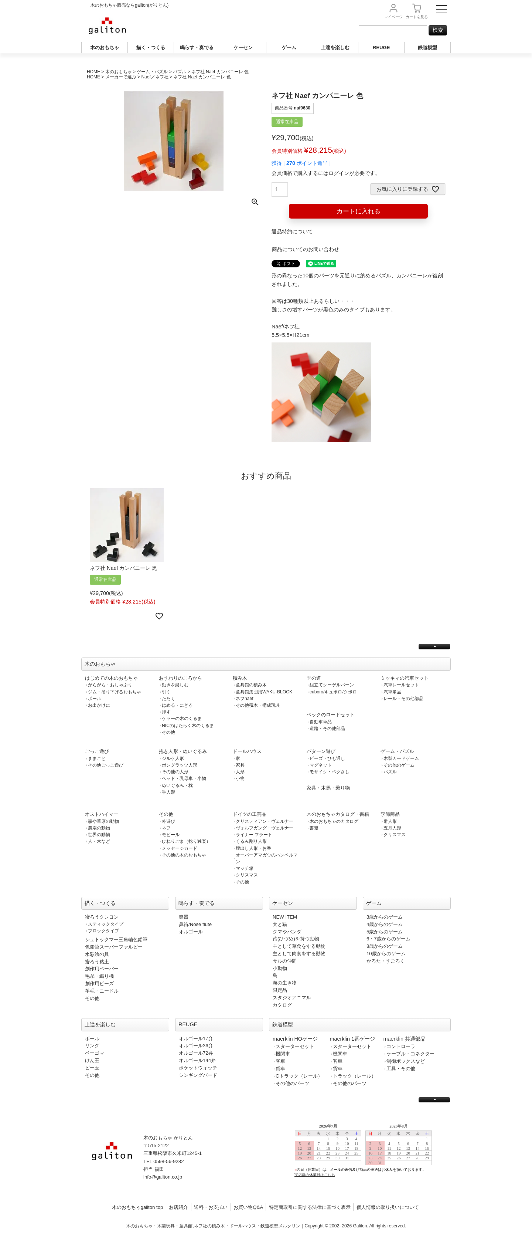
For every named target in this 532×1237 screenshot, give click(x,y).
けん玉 (92, 1060)
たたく (168, 698)
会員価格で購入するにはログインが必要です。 (326, 173)
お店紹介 (178, 1207)
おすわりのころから (180, 678)
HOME (93, 71)
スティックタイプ (105, 924)
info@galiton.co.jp (162, 1177)
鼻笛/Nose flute (195, 924)
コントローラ (400, 1046)
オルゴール (191, 931)
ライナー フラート (254, 834)
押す (166, 711)
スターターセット (295, 1046)
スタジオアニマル (292, 997)
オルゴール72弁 (196, 1053)
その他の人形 (175, 771)
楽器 (183, 917)
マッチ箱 (244, 868)
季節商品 (390, 814)
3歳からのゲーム (384, 917)
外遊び (168, 821)
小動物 (280, 968)
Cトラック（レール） (299, 1076)
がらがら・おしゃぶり (110, 684)
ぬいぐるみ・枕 (177, 785)
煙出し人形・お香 (253, 848)
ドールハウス (247, 751)
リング (92, 1045)
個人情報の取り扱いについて (388, 1207)
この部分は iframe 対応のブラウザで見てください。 (366, 1156)
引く (166, 691)
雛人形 (390, 821)
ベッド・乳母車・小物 (184, 778)
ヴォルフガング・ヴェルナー (264, 828)
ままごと (97, 758)
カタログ (282, 1005)
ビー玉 (92, 1068)
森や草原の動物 (103, 821)
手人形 (168, 792)
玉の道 (314, 678)
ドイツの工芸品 (249, 814)
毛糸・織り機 (99, 976)
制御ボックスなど (405, 1061)
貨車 (280, 1068)
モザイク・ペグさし (329, 771)
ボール (94, 698)
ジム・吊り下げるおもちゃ (114, 691)
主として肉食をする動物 (299, 953)
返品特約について (292, 231)
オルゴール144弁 (197, 1060)
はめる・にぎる (177, 705)
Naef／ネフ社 (154, 77)
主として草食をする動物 (299, 946)
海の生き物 (285, 983)
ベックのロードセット (331, 714)
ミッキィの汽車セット (405, 678)
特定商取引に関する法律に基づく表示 (310, 1207)
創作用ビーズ (99, 983)
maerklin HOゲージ (295, 1039)
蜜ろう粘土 (97, 961)
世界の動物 (99, 834)
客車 (280, 1061)
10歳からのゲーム (386, 953)
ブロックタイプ (103, 930)
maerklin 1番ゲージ (352, 1039)
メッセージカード (179, 848)
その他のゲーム (399, 765)
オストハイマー (102, 814)
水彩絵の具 (97, 954)
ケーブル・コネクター (410, 1054)
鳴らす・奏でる (197, 47)
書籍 (314, 828)
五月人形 (392, 828)
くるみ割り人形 (251, 841)
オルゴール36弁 (196, 1045)
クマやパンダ (287, 931)
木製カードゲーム (401, 758)
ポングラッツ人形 (179, 765)
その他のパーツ (292, 1083)
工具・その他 (400, 1068)
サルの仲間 (285, 961)
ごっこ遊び (97, 751)
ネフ (166, 828)
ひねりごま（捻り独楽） (186, 841)
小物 (240, 778)
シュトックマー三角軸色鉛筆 (116, 939)
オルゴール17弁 (196, 1038)
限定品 (280, 990)
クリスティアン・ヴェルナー (264, 821)
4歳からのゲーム (384, 924)
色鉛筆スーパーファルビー (114, 947)
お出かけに (99, 705)
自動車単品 (321, 721)
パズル (179, 71)
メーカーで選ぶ (120, 77)
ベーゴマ (94, 1053)
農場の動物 (99, 828)
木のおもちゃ (104, 47)
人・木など (99, 841)
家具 (240, 765)
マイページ (393, 17)
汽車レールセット (401, 684)
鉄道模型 (427, 47)
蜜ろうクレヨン (102, 917)
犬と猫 (280, 924)
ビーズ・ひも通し (327, 758)
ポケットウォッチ (198, 1068)
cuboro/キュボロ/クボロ (333, 691)
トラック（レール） (354, 1076)
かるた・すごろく (385, 961)
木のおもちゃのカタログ (334, 821)
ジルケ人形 (173, 758)
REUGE (381, 47)
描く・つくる (150, 47)
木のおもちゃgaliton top (137, 1207)
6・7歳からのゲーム (388, 939)
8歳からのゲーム (384, 946)
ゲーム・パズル (152, 71)
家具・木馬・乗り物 (328, 788)
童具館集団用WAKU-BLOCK (264, 691)
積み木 (240, 678)
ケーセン (243, 47)
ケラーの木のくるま (182, 718)
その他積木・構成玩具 (258, 705)
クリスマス (247, 875)
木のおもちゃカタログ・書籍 (338, 814)
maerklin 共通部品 (404, 1039)
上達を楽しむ (335, 47)
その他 (168, 732)
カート (417, 17)
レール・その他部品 (403, 698)
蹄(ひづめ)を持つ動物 (296, 939)
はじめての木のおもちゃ (111, 678)
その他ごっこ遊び (105, 765)
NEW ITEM (285, 917)
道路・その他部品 (327, 728)
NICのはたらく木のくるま (188, 725)
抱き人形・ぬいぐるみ (183, 751)
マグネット (321, 765)
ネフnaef (244, 698)
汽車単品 (392, 691)
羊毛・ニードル (102, 991)
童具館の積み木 (251, 684)
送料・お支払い (211, 1207)
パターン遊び (321, 751)
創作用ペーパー (102, 968)
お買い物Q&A (248, 1207)
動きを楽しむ (175, 684)
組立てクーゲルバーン (332, 684)
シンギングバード (198, 1075)
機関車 (283, 1054)
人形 (240, 771)
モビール (171, 834)
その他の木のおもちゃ (184, 855)
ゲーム (289, 47)
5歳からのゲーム (384, 931)
